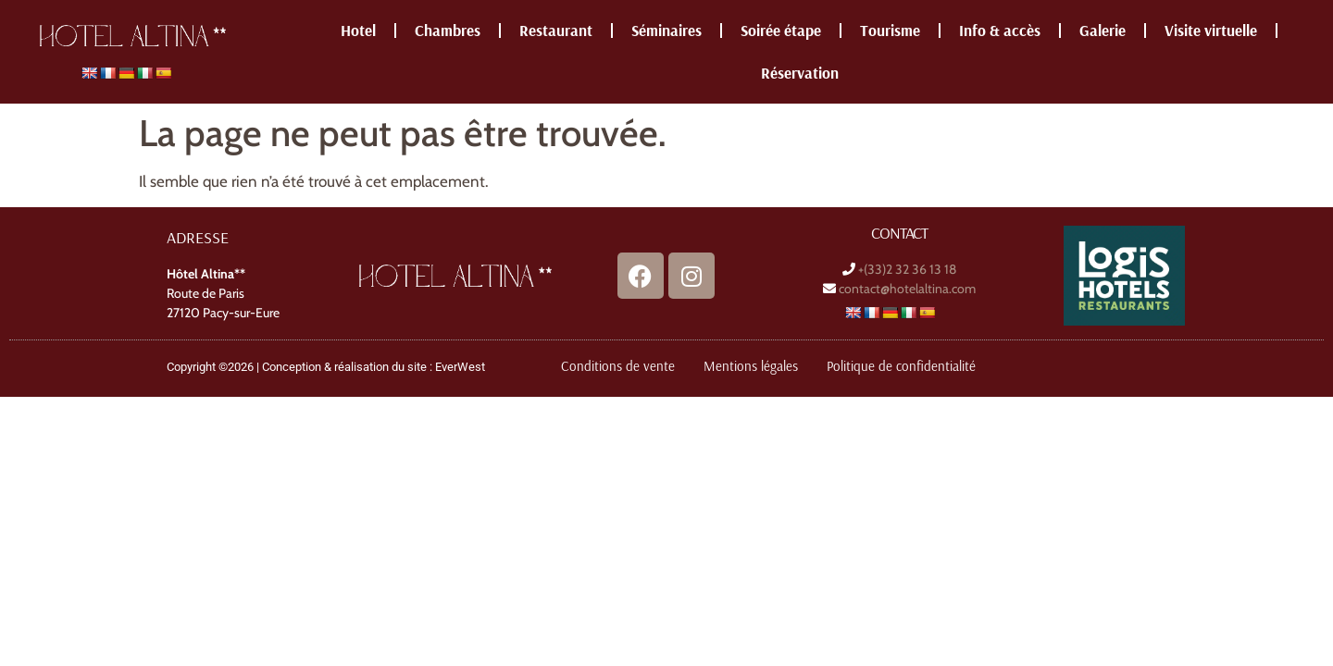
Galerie (1102, 30)
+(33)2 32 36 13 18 (907, 269)
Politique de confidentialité (901, 366)
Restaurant (555, 30)
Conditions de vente (618, 366)
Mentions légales (751, 366)
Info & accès (999, 30)
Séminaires (666, 30)
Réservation (800, 72)
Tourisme (890, 30)
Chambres (447, 30)
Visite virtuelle (1211, 30)
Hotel (358, 30)
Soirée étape (781, 30)
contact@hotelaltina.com (907, 288)
